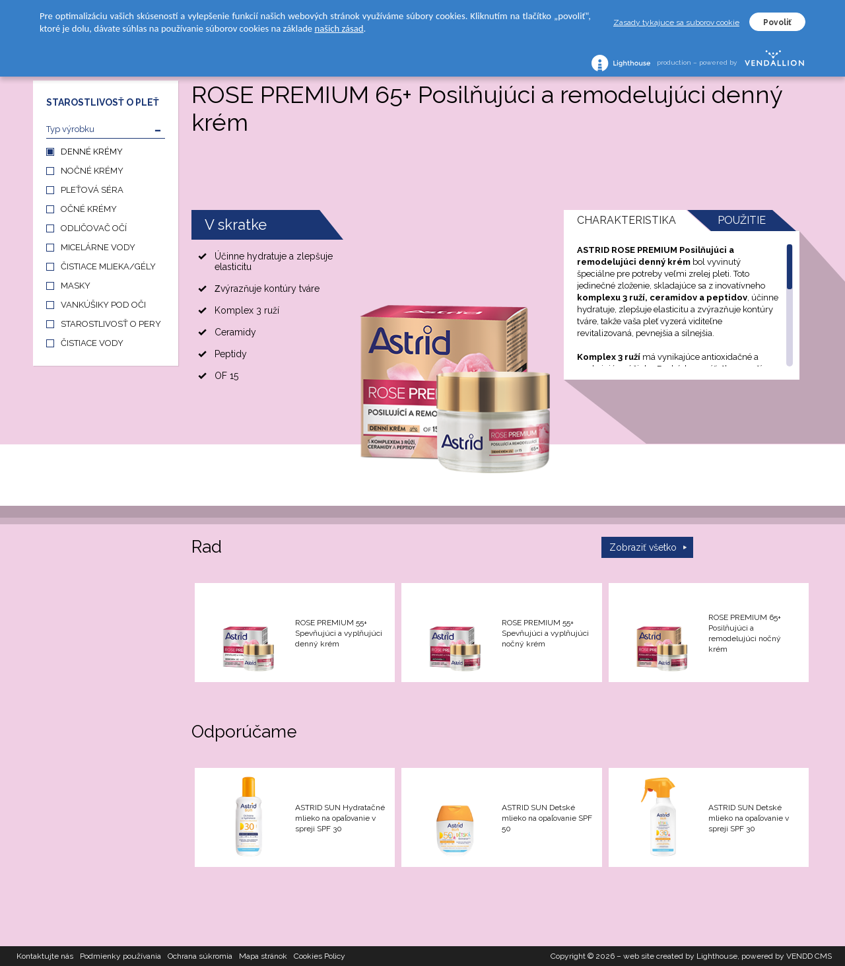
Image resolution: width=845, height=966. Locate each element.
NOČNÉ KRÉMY (92, 171)
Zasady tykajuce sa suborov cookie (676, 22)
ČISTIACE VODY (92, 343)
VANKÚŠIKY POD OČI (103, 305)
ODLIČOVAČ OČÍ (94, 228)
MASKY (75, 286)
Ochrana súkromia (200, 956)
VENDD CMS (809, 956)
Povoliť (777, 22)
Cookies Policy (319, 956)
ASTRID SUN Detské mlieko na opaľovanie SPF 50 (547, 818)
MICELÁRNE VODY (98, 247)
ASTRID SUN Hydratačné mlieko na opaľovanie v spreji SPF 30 (340, 818)
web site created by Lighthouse (680, 956)
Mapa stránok (263, 956)
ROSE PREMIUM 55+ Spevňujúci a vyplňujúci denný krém (338, 633)
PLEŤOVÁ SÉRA (92, 190)
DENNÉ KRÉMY (92, 151)
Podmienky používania (120, 956)
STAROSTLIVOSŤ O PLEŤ (102, 102)
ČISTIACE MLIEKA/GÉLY (108, 266)
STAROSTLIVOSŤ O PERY (111, 324)
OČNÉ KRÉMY (89, 209)
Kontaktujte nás (45, 956)
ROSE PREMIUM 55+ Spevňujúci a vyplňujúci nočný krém (545, 633)
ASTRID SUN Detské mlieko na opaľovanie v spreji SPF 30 (748, 818)
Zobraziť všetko (643, 547)
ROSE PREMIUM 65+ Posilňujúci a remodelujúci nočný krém (744, 633)
